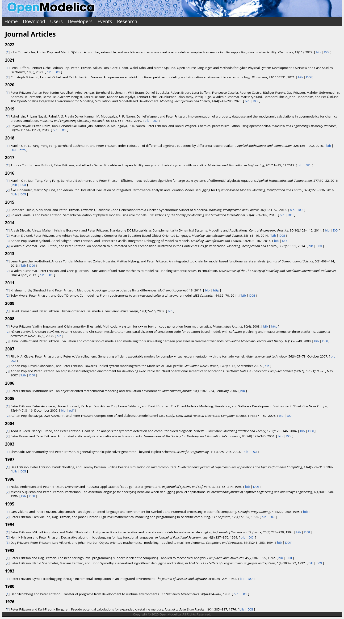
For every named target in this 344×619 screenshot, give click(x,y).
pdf (71, 410)
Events (104, 21)
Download (34, 21)
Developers (80, 21)
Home (11, 21)
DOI (327, 52)
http (23, 150)
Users (56, 21)
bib (318, 52)
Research (127, 21)
